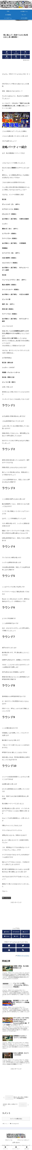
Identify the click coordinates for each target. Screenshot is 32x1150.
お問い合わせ (16, 1142)
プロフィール (8, 1140)
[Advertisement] (16, 26)
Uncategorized (6, 897)
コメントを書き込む (16, 1118)
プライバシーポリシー (23, 1140)
